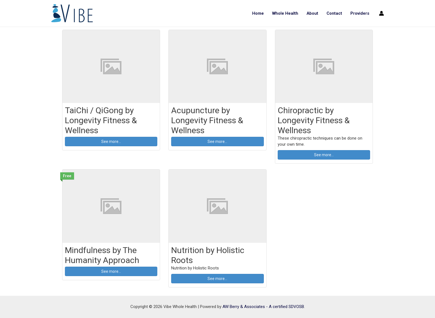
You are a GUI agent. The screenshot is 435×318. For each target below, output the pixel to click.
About (312, 13)
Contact (334, 13)
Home (258, 13)
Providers (359, 13)
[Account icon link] (381, 13)
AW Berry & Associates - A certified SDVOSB (263, 306)
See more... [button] (111, 141)
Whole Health (285, 13)
